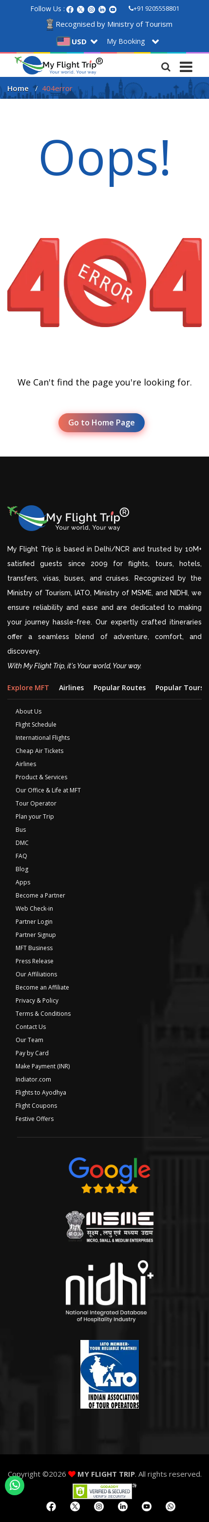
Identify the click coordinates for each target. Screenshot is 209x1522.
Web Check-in (34, 908)
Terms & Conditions (43, 1013)
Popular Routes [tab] (120, 687)
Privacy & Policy (37, 1000)
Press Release (35, 961)
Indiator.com (33, 1079)
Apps (23, 882)
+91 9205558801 (154, 8)
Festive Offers (35, 1119)
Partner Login (34, 921)
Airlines (26, 764)
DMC (22, 843)
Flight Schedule (36, 724)
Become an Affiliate (42, 987)
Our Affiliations (36, 974)
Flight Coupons (36, 1105)
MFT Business (34, 948)
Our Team (29, 1040)
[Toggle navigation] (186, 64)
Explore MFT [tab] (28, 687)
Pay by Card (32, 1053)
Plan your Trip (35, 816)
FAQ (21, 856)
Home (18, 88)
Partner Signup (36, 935)
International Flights (43, 737)
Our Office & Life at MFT (48, 790)
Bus (21, 829)
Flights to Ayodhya (41, 1092)
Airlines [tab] (71, 687)
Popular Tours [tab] (179, 687)
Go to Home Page (101, 422)
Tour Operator (36, 803)
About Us (28, 711)
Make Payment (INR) (43, 1066)
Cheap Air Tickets (39, 751)
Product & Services (41, 777)
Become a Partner (40, 895)
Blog (22, 869)
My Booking (126, 41)
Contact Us (31, 1027)
